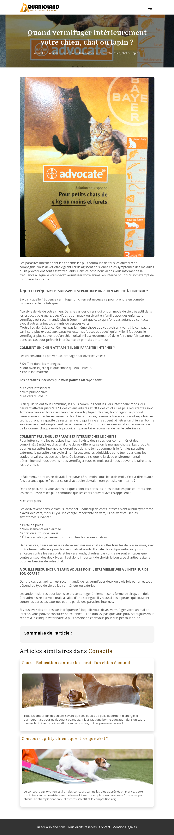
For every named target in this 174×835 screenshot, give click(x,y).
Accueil (38, 53)
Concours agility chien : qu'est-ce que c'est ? (65, 738)
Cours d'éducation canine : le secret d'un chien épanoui (76, 663)
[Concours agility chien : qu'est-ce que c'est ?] (87, 768)
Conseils (52, 53)
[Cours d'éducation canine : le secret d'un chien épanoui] (87, 693)
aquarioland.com (53, 827)
